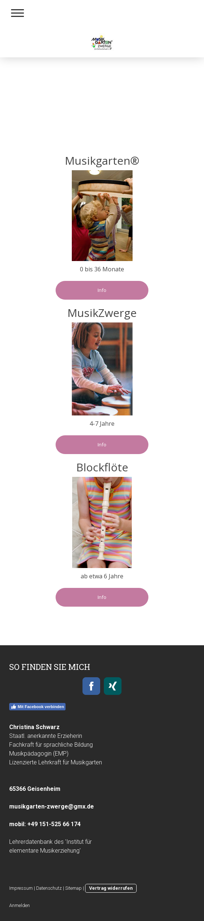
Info (102, 290)
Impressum (21, 888)
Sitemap (73, 888)
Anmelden (19, 905)
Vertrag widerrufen (111, 888)
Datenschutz (49, 888)
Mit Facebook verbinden (37, 707)
